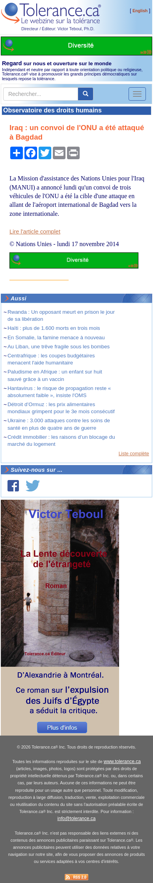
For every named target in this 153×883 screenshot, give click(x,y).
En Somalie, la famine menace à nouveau (56, 337)
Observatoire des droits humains (52, 110)
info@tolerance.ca (77, 818)
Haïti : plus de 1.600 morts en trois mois (53, 328)
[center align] (85, 94)
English (139, 10)
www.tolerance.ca (122, 761)
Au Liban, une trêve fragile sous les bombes (58, 347)
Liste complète (134, 453)
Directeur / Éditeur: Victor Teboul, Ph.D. (58, 28)
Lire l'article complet (34, 231)
